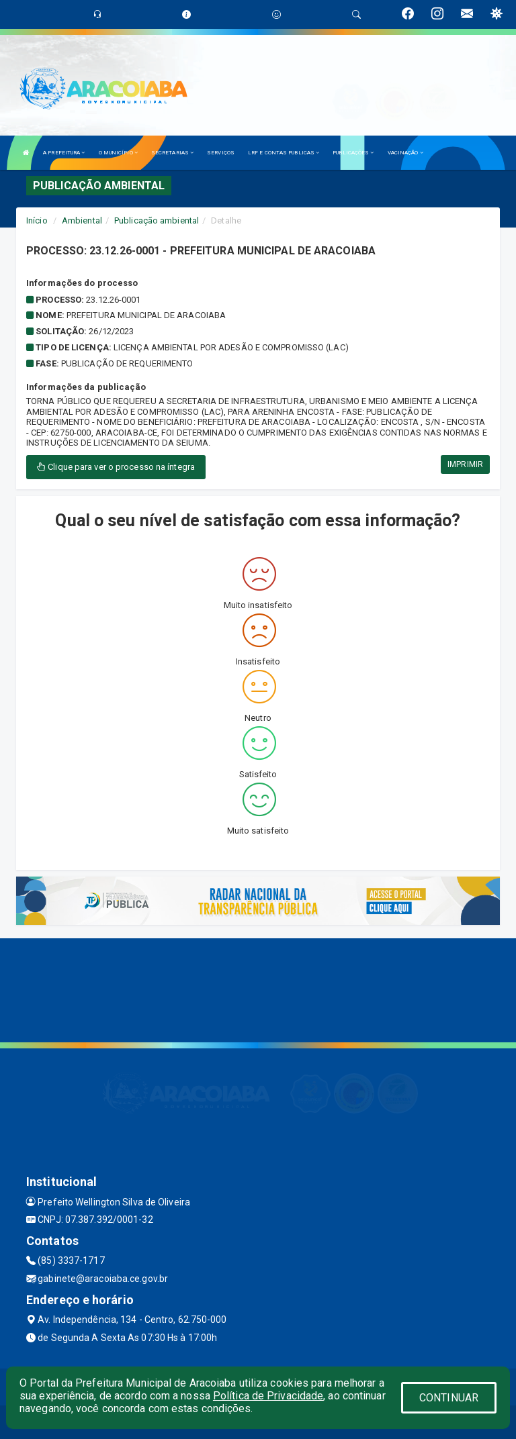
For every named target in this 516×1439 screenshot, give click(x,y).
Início (37, 220)
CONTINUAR (448, 1397)
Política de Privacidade (268, 1395)
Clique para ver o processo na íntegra (116, 467)
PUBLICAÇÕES (353, 153)
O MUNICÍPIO (118, 153)
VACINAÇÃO (405, 153)
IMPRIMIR (465, 464)
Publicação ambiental (156, 220)
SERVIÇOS (220, 153)
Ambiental (82, 220)
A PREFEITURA (64, 153)
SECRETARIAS (172, 153)
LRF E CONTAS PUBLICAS (283, 153)
